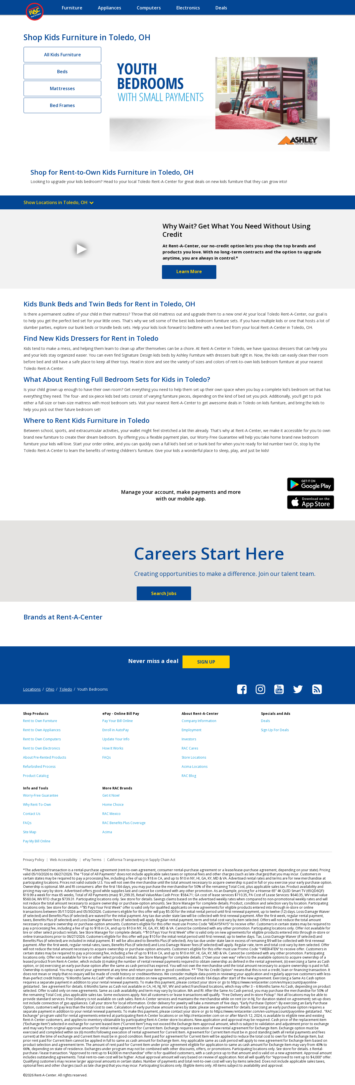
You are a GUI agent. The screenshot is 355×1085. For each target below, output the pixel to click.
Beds (62, 71)
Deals (265, 720)
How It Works (112, 748)
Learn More (189, 271)
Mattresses (62, 88)
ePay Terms (92, 859)
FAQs (106, 757)
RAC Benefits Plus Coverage (124, 822)
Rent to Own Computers (42, 739)
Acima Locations (194, 766)
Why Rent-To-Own (37, 804)
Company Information (199, 720)
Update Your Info (116, 739)
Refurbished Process (39, 766)
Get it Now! (111, 795)
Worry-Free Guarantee (40, 795)
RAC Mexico (111, 813)
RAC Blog (189, 775)
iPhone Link (311, 504)
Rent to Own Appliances (41, 730)
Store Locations (194, 757)
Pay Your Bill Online (117, 720)
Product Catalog (36, 775)
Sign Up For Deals (275, 730)
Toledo (65, 689)
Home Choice (113, 804)
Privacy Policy (33, 859)
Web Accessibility (63, 859)
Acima (107, 832)
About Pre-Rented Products (44, 757)
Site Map (29, 832)
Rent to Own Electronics (41, 748)
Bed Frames (62, 105)
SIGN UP (206, 662)
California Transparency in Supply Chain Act (141, 859)
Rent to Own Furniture (40, 720)
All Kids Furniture (62, 55)
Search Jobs (163, 593)
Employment (191, 730)
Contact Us (31, 813)
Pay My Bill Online (36, 841)
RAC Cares (190, 748)
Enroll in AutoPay (115, 730)
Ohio (50, 689)
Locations (32, 689)
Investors (189, 739)
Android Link (311, 486)
